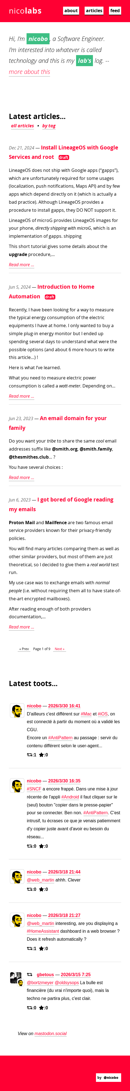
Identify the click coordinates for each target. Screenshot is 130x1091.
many (40, 549)
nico (25, 11)
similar (29, 557)
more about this (29, 72)
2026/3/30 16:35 (64, 781)
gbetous (45, 974)
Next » (59, 649)
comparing (75, 549)
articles (94, 10)
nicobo (34, 706)
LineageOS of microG (31, 220)
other (14, 557)
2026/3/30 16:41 (64, 706)
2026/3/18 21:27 (64, 915)
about (71, 10)
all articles (22, 126)
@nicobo (111, 1077)
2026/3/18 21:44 (64, 872)
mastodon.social (51, 1033)
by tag (49, 126)
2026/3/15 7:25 (76, 974)
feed (115, 10)
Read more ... (21, 265)
